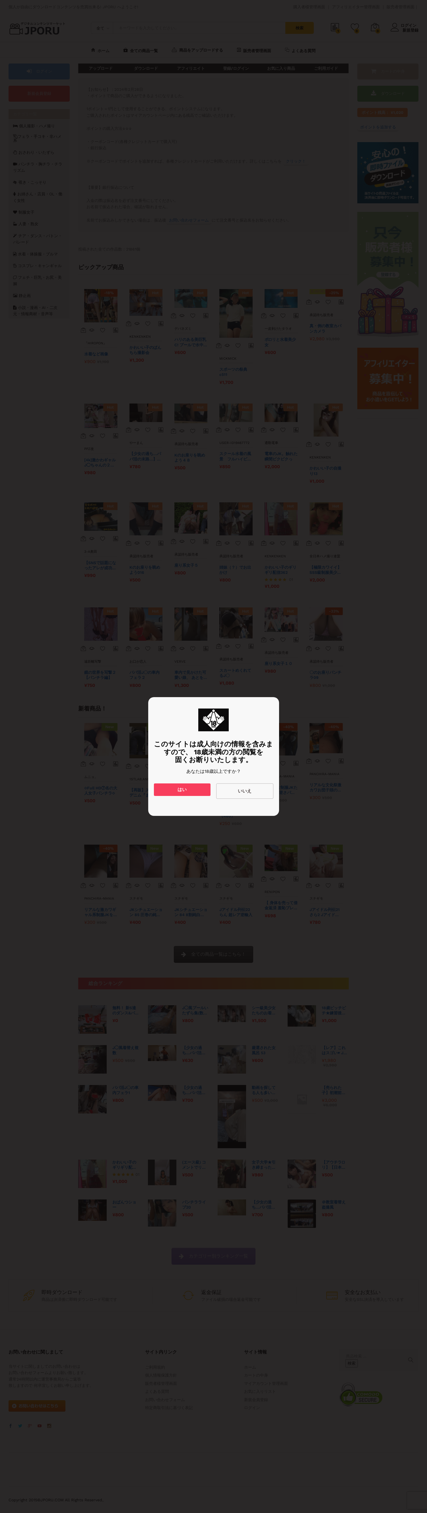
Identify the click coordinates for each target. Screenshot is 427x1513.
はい (182, 789)
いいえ (244, 791)
